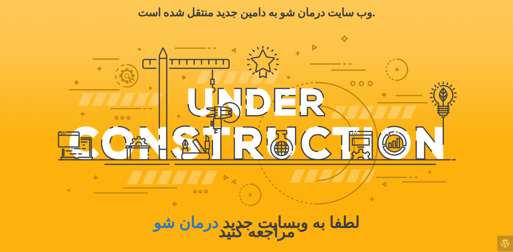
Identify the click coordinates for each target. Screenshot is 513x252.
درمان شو (185, 222)
